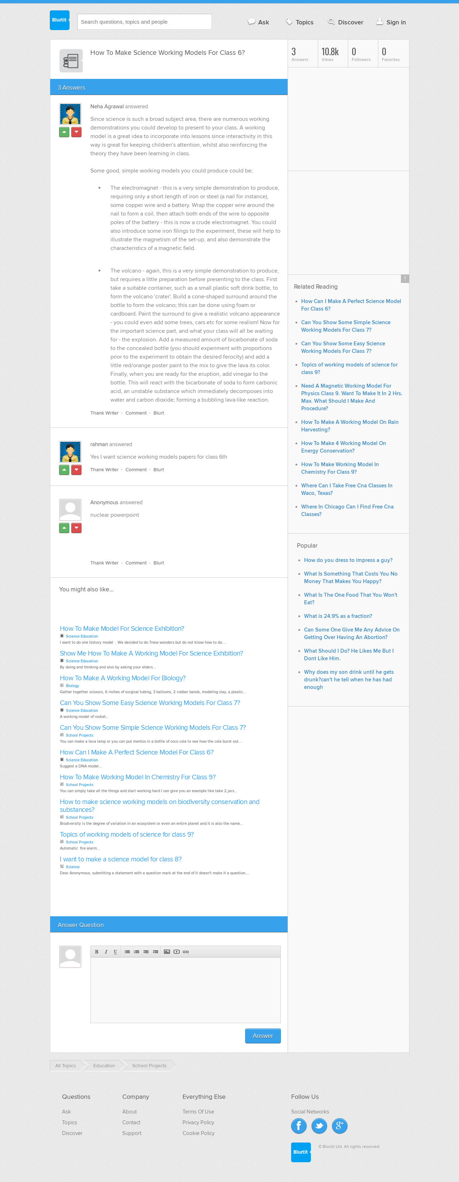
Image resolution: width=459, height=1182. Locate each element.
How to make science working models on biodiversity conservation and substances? (160, 806)
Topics (299, 22)
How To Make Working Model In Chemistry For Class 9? (138, 777)
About (129, 1111)
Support (131, 1133)
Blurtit (60, 21)
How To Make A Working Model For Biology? (123, 678)
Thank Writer (104, 413)
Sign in (390, 22)
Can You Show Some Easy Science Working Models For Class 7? (150, 703)
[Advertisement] (173, 537)
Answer (263, 1035)
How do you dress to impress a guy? (348, 560)
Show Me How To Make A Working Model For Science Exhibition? (151, 653)
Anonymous (104, 502)
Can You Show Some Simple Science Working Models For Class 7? (153, 728)
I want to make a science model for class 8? (121, 859)
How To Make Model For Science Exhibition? (122, 629)
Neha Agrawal (107, 106)
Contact (131, 1122)
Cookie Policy (198, 1133)
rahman (99, 444)
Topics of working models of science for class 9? (127, 835)
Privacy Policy (198, 1122)
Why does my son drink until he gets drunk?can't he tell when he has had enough (349, 680)
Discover (344, 22)
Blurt (158, 413)
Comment (136, 413)
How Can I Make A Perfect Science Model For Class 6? (137, 752)
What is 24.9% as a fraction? (338, 616)
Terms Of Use (198, 1111)
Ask (258, 22)
